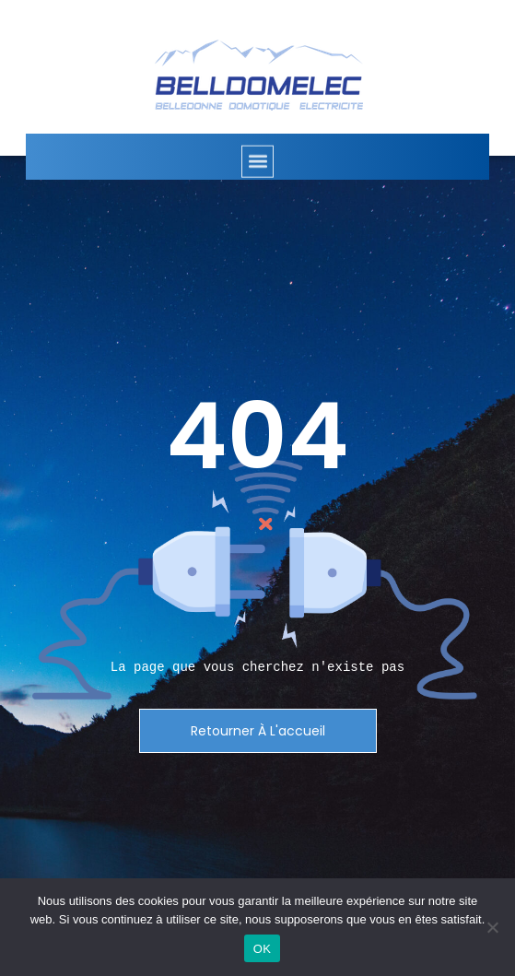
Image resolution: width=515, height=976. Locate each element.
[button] (257, 170)
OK (262, 949)
